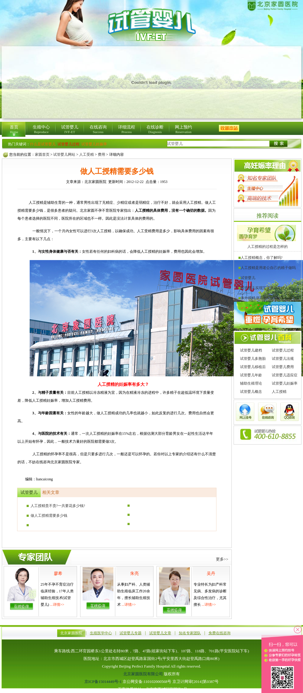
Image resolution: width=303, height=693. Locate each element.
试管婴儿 (69, 129)
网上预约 (183, 129)
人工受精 (86, 154)
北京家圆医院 (71, 633)
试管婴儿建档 (251, 350)
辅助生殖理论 (251, 383)
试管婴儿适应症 (284, 375)
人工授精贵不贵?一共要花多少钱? (56, 506)
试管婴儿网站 (64, 154)
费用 (101, 154)
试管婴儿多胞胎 (253, 358)
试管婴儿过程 (283, 350)
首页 (14, 129)
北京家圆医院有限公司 (143, 674)
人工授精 (279, 391)
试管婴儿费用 (283, 367)
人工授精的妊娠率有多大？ (123, 384)
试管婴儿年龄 (251, 375)
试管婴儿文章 (160, 633)
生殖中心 (41, 129)
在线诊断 (155, 129)
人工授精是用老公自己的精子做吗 (267, 268)
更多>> (222, 559)
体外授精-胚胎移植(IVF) (258, 298)
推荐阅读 (268, 216)
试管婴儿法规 (283, 358)
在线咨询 (98, 129)
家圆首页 (42, 154)
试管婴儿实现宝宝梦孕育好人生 (265, 288)
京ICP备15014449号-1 (103, 681)
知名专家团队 (190, 633)
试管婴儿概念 (251, 391)
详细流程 (126, 129)
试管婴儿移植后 (253, 367)
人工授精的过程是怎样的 (267, 246)
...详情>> (57, 604)
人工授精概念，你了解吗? (260, 257)
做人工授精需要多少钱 (47, 515)
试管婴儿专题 (131, 633)
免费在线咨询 (220, 633)
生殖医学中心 (101, 633)
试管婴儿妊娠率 (284, 383)
